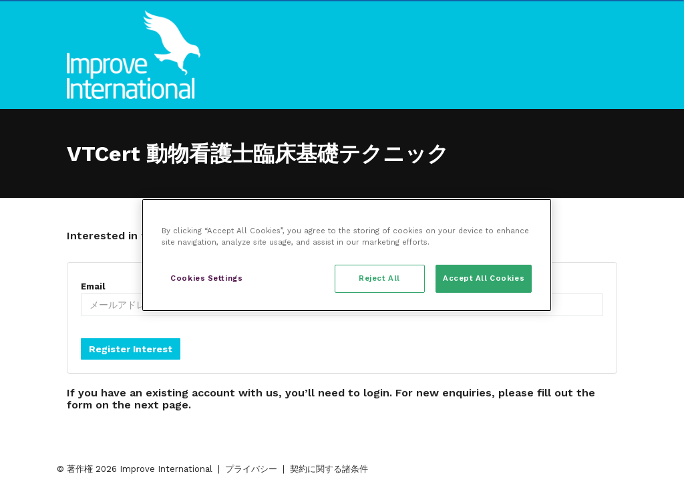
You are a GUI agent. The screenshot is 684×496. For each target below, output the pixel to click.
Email (93, 286)
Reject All (379, 278)
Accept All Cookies (483, 278)
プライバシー (251, 469)
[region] (347, 255)
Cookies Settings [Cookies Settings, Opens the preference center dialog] (206, 278)
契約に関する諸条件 (329, 469)
